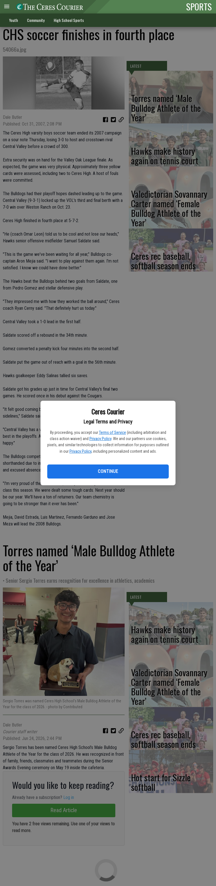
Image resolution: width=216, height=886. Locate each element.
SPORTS (199, 6)
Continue (108, 471)
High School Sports (69, 20)
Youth (13, 20)
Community (36, 20)
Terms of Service (112, 432)
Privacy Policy (100, 438)
